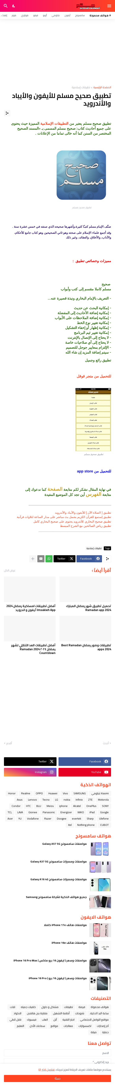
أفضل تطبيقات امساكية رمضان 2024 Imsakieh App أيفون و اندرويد (31, 608)
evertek (76, 818)
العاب (45, 1019)
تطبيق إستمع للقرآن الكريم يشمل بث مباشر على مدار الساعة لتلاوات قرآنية (64, 517)
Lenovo (32, 799)
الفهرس (93, 494)
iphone (63, 805)
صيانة (94, 1032)
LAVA (20, 812)
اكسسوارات (84, 1025)
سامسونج (80, 15)
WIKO (80, 812)
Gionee (32, 812)
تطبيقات (68, 1007)
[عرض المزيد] (32, 558)
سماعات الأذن (37, 1025)
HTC (28, 805)
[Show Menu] (109, 6)
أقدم (9, 743)
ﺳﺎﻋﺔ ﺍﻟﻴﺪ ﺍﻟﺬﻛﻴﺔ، (99, 1013)
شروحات (79, 1013)
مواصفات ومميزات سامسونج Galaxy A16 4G (58, 879)
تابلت (12, 1007)
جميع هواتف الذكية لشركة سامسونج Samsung (56, 897)
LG (56, 799)
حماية (105, 1032)
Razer (47, 818)
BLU (38, 805)
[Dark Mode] (14, 6)
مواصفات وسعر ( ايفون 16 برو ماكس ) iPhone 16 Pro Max (50, 960)
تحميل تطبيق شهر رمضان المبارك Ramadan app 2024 (88, 608)
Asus (20, 799)
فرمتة (81, 1007)
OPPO (39, 793)
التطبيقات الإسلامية (54, 124)
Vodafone (33, 818)
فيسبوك (31, 1019)
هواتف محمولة (100, 1007)
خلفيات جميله (28, 1007)
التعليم (20, 1025)
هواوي (24, 15)
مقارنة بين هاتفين (37, 1013)
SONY (105, 805)
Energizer (66, 812)
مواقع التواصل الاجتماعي (94, 1019)
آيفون (67, 15)
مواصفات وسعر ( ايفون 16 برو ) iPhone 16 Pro (58, 978)
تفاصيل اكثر (48, 1069)
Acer (10, 818)
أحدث (106, 743)
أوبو (45, 15)
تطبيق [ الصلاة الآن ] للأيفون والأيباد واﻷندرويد (83, 512)
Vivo (65, 793)
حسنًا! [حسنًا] (57, 1078)
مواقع (54, 1025)
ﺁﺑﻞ (55, 1019)
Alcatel (77, 805)
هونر (14, 15)
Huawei (52, 793)
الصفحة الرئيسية (102, 87)
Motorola (103, 799)
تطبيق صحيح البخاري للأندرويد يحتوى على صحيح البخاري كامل (72, 521)
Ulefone (104, 818)
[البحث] (5, 6)
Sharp (90, 818)
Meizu (50, 805)
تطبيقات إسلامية (81, 87)
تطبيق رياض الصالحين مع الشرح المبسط (85, 525)
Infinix (79, 799)
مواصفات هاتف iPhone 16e (69, 942)
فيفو (35, 15)
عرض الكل (9, 570)
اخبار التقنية (68, 1019)
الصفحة (54, 489)
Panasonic (49, 812)
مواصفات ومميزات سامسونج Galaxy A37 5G (58, 861)
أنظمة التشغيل (61, 1013)
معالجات (68, 1025)
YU (20, 818)
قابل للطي (15, 1019)
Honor (12, 793)
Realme (25, 793)
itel (70, 824)
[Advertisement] (57, 52)
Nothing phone (86, 824)
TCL (10, 812)
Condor (16, 805)
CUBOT (104, 824)
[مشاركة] (7, 113)
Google (104, 812)
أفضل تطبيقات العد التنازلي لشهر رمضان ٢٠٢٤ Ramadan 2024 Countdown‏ (33, 649)
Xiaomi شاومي (100, 793)
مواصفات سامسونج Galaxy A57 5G (64, 844)
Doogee (61, 818)
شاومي (56, 15)
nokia (67, 799)
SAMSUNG (80, 793)
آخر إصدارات (103, 1025)
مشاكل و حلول (49, 1007)
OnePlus (91, 805)
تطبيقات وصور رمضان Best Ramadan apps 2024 (86, 647)
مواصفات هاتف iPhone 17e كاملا (65, 925)
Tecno (46, 799)
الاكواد (17, 1013)
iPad (92, 812)
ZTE (90, 799)
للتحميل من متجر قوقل (94, 376)
